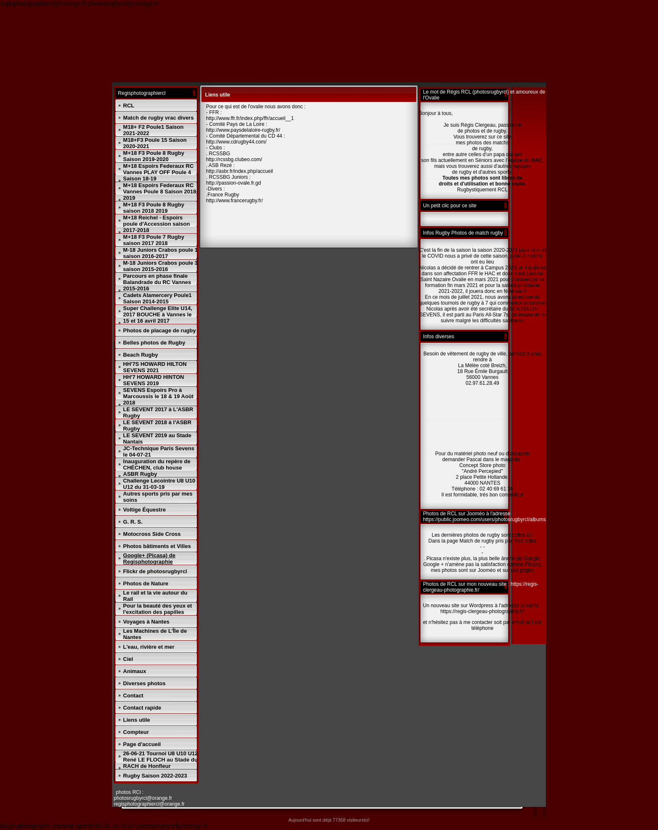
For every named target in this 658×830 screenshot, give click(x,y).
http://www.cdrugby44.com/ (236, 142)
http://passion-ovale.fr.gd (233, 183)
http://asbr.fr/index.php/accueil (239, 171)
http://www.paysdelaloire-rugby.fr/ (243, 130)
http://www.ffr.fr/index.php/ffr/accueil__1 (250, 118)
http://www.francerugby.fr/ (234, 201)
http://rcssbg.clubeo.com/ (234, 159)
